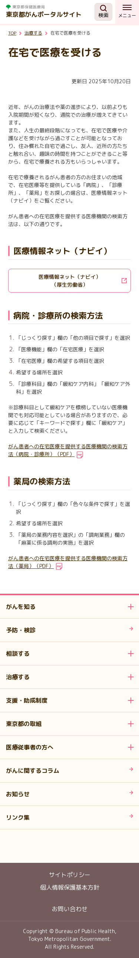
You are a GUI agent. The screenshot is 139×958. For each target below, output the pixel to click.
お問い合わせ (69, 909)
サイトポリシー (69, 875)
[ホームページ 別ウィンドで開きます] (50, 7)
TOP (12, 33)
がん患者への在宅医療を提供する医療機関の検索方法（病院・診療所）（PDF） (68, 450)
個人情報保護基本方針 (69, 887)
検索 (103, 12)
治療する (33, 33)
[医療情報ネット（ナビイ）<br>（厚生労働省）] (69, 281)
